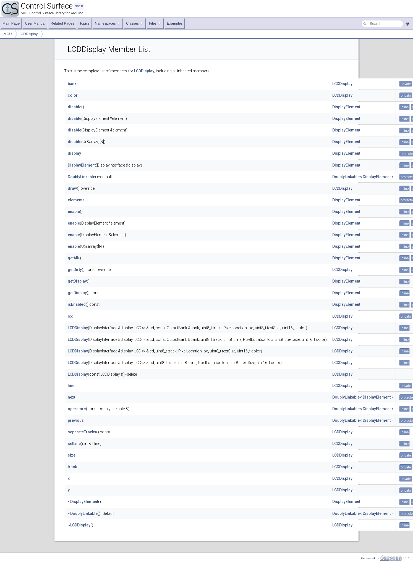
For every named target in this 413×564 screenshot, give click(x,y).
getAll (73, 258)
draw (72, 188)
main (79, 6)
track (72, 467)
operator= (77, 409)
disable (74, 107)
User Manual (35, 23)
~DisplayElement (83, 501)
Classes (134, 23)
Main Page (11, 23)
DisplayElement (346, 107)
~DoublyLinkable (83, 513)
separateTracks (82, 432)
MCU (8, 34)
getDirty (75, 269)
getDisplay (77, 281)
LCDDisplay (28, 34)
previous (76, 420)
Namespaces (107, 23)
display (74, 153)
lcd (71, 316)
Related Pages (62, 23)
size (71, 455)
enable (74, 211)
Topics (84, 23)
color (73, 95)
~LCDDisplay (79, 525)
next (71, 397)
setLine (74, 443)
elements (76, 200)
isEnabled (77, 304)
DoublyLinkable (81, 177)
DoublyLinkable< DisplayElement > (363, 177)
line (71, 385)
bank (72, 83)
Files (155, 23)
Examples (175, 23)
